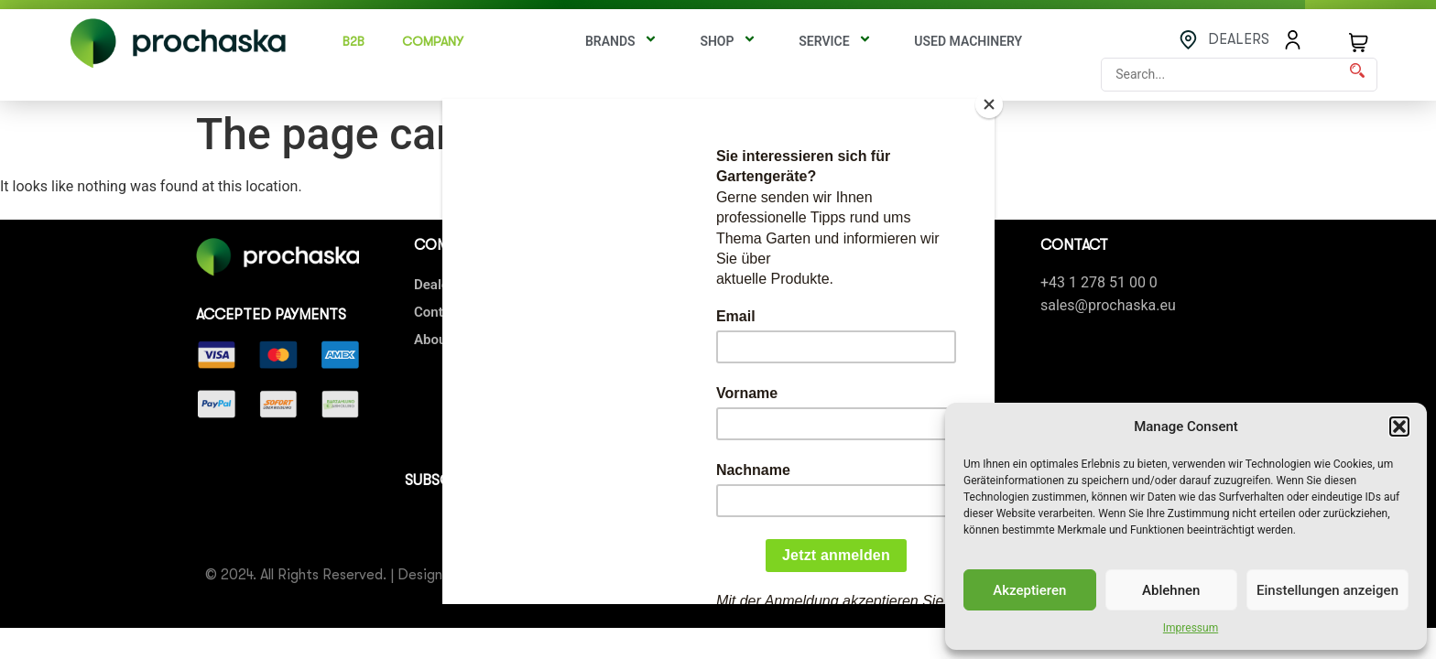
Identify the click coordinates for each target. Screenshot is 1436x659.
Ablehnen (1171, 590)
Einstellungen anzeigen (1327, 590)
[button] (1399, 426)
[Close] (990, 103)
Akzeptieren (1029, 590)
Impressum (1190, 627)
